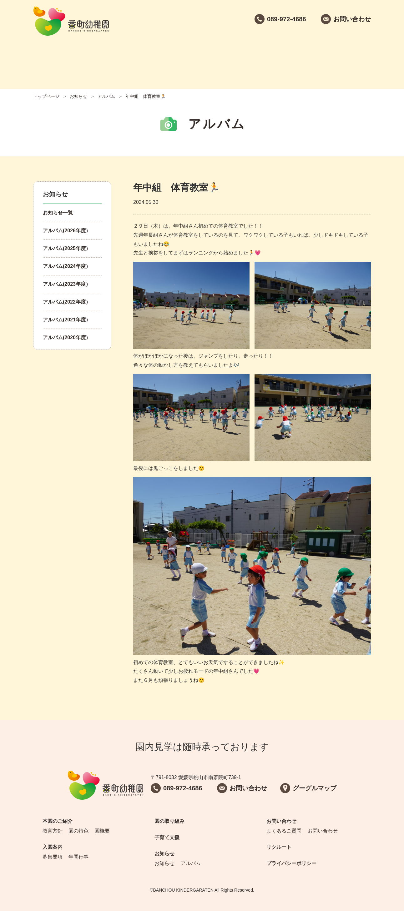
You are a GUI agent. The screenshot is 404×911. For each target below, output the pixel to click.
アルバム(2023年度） (67, 284)
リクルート (346, 59)
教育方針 (53, 830)
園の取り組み (153, 59)
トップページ (46, 96)
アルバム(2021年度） (67, 319)
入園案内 (105, 59)
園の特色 (78, 830)
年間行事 (78, 856)
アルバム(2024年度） (67, 266)
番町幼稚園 (71, 21)
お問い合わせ (298, 59)
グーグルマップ (314, 788)
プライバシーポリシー (291, 863)
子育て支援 (202, 59)
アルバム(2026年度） (67, 230)
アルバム (106, 96)
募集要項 (53, 856)
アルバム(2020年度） (67, 337)
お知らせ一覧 (58, 212)
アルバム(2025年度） (67, 248)
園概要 (102, 830)
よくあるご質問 (283, 830)
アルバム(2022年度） (67, 302)
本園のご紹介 (57, 59)
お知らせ (250, 59)
